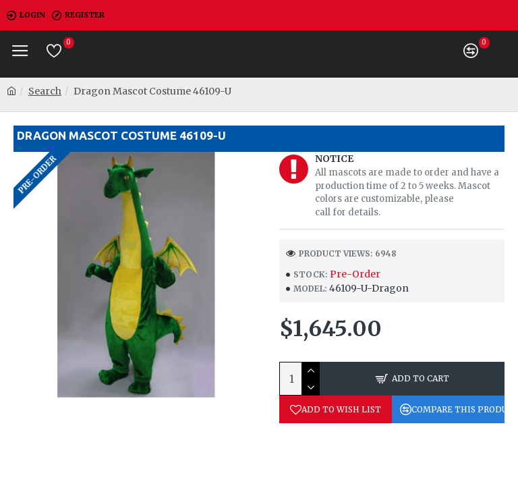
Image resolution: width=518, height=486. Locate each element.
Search (44, 91)
